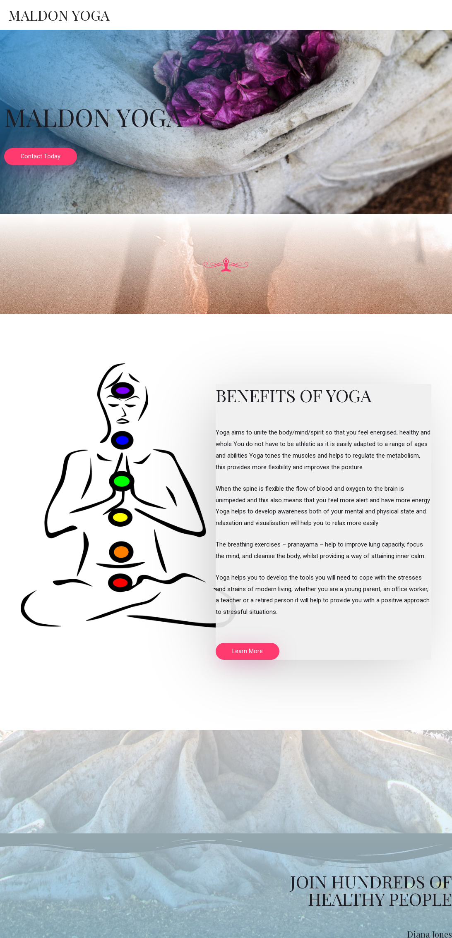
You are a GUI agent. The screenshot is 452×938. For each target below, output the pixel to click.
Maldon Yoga (59, 14)
